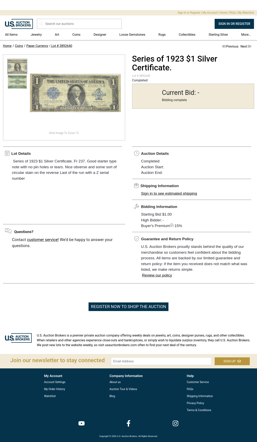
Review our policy (157, 275)
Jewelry (36, 34)
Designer (100, 34)
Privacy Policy (195, 403)
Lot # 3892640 (61, 46)
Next (245, 46)
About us (115, 382)
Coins (76, 34)
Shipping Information (200, 396)
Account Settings (54, 382)
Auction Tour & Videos (123, 389)
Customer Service (198, 382)
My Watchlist (246, 12)
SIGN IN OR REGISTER (234, 24)
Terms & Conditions (199, 410)
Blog (112, 396)
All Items (11, 34)
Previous (230, 46)
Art (57, 34)
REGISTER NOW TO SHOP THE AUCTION (128, 306)
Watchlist (50, 396)
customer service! (43, 239)
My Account (210, 12)
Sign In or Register (189, 12)
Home (223, 12)
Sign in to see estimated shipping (169, 193)
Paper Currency (37, 46)
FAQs (232, 12)
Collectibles (187, 34)
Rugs (162, 34)
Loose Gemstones (132, 34)
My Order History (54, 389)
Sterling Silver (218, 34)
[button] (17, 66)
